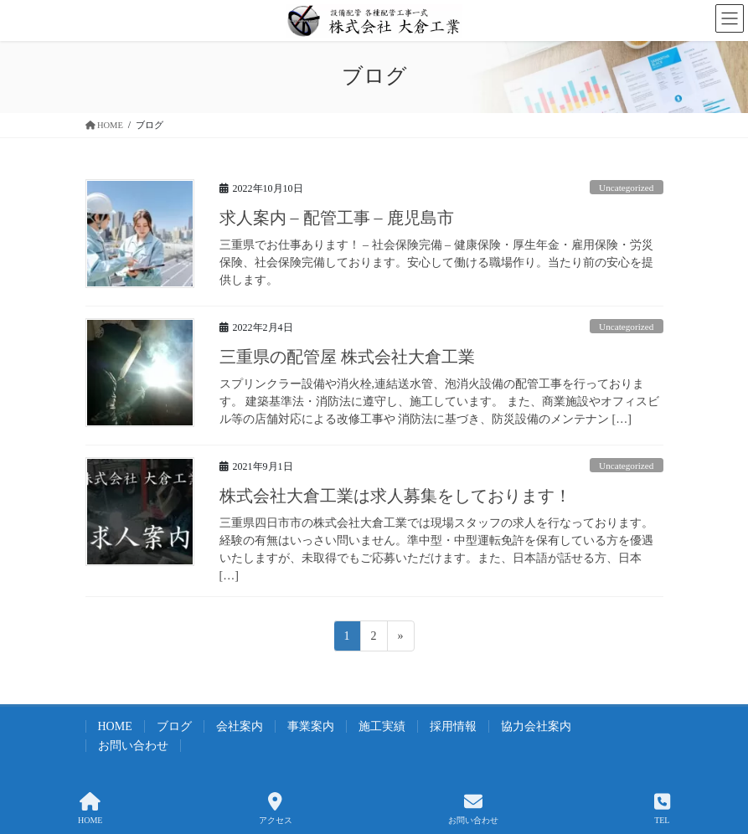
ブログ (174, 726)
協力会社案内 (536, 726)
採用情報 (453, 726)
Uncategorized (626, 188)
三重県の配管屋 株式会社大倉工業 (347, 357)
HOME (115, 726)
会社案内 (239, 726)
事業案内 (310, 726)
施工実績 (382, 726)
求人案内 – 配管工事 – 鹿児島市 (336, 217)
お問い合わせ (133, 745)
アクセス (275, 808)
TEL (662, 808)
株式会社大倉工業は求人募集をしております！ (395, 495)
